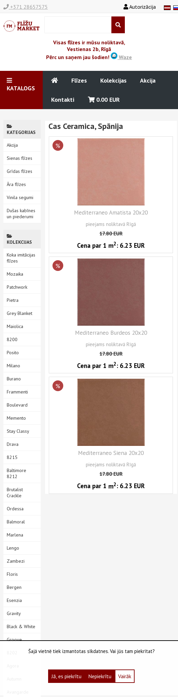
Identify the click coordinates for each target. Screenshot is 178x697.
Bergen (14, 587)
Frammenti (17, 392)
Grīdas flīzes (19, 171)
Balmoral (16, 522)
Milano (13, 366)
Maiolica (15, 326)
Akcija (147, 80)
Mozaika (15, 274)
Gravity (14, 613)
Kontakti (62, 99)
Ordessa (15, 509)
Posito (13, 353)
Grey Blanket (19, 313)
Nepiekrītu (99, 676)
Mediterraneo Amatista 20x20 (111, 212)
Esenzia (14, 600)
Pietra (13, 300)
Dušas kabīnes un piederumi (21, 213)
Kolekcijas (113, 80)
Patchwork (17, 287)
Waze (121, 57)
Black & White (21, 626)
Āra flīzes (16, 184)
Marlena (15, 535)
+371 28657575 (25, 6)
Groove (14, 640)
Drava (13, 444)
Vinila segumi (20, 197)
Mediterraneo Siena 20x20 (111, 453)
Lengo (13, 548)
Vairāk (124, 676)
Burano (14, 379)
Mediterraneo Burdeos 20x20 (111, 332)
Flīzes (79, 80)
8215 (12, 457)
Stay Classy (18, 431)
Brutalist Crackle (15, 492)
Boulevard (17, 405)
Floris (12, 574)
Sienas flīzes (19, 158)
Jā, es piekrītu (66, 676)
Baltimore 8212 (16, 473)
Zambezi (16, 561)
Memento (16, 418)
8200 (12, 339)
